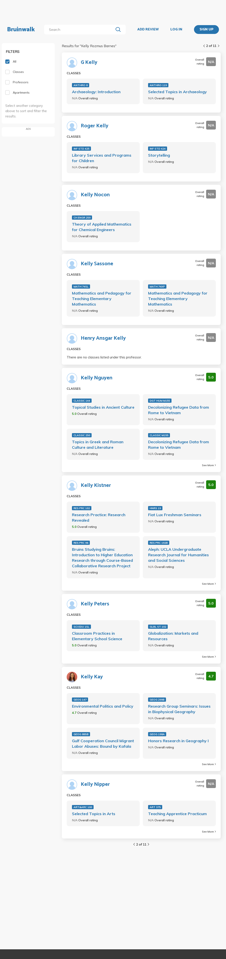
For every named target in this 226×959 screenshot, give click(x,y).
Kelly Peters (95, 604)
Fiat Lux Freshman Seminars (174, 514)
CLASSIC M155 (159, 435)
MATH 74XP (157, 286)
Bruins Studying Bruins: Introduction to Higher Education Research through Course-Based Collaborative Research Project (102, 557)
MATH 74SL (81, 286)
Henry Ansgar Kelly (103, 338)
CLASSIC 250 (81, 435)
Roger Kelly (94, 126)
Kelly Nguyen (96, 378)
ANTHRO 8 (80, 85)
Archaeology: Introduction (96, 91)
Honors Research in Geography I (178, 740)
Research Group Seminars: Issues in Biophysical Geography (179, 709)
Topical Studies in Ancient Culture (103, 407)
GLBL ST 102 (158, 626)
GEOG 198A (157, 734)
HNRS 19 (155, 508)
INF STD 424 (158, 148)
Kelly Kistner (96, 486)
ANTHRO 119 (158, 85)
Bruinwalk (21, 29)
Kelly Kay (92, 677)
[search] (80, 29)
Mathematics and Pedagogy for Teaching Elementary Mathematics (101, 299)
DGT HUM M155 (160, 400)
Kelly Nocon (95, 195)
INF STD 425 (81, 148)
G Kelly (89, 63)
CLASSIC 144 (81, 400)
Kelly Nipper (95, 784)
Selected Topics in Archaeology (177, 91)
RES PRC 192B (159, 542)
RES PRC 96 (80, 542)
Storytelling (159, 155)
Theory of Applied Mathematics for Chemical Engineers (101, 227)
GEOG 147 (80, 699)
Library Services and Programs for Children (101, 158)
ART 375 (155, 807)
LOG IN (176, 29)
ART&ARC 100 (82, 807)
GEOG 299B (157, 699)
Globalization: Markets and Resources (173, 636)
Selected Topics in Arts (93, 813)
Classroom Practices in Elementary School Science (97, 636)
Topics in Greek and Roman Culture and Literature (97, 444)
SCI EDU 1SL (81, 626)
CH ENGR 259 (81, 217)
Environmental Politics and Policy (102, 706)
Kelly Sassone (97, 264)
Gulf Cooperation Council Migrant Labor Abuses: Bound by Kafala (103, 743)
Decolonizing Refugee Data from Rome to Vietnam (178, 410)
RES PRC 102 (81, 508)
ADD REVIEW (148, 29)
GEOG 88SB (81, 734)
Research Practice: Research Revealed (98, 517)
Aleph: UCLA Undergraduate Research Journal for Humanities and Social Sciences (178, 555)
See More (209, 465)
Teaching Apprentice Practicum (177, 813)
